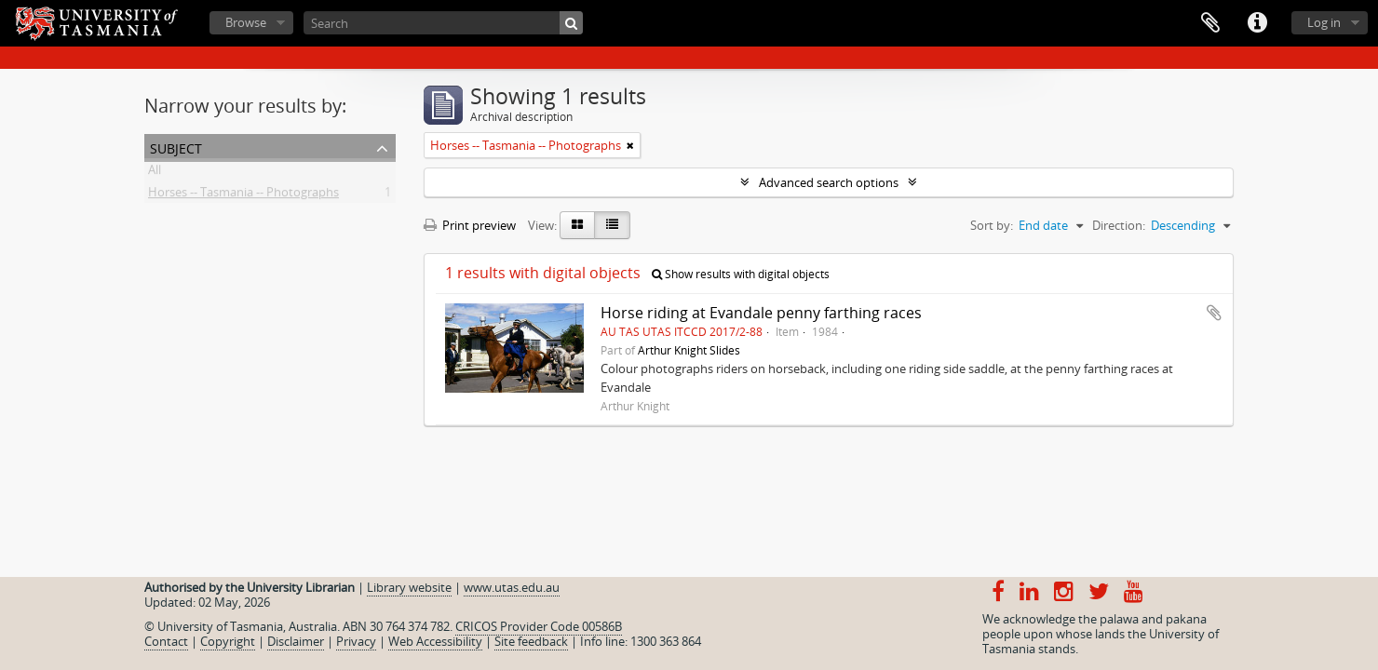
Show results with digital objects (741, 274)
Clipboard (1210, 23)
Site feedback (531, 641)
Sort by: (991, 225)
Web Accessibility (435, 641)
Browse (245, 22)
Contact (166, 641)
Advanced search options (828, 182)
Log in (1324, 22)
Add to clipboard (1214, 312)
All (154, 173)
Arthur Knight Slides (689, 349)
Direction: (1118, 225)
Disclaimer (295, 641)
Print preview (470, 225)
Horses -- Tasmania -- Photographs (243, 195)
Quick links (1257, 23)
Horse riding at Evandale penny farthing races (761, 312)
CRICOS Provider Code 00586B (538, 626)
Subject (176, 146)
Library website (409, 587)
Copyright (227, 641)
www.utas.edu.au (512, 587)
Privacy (356, 641)
